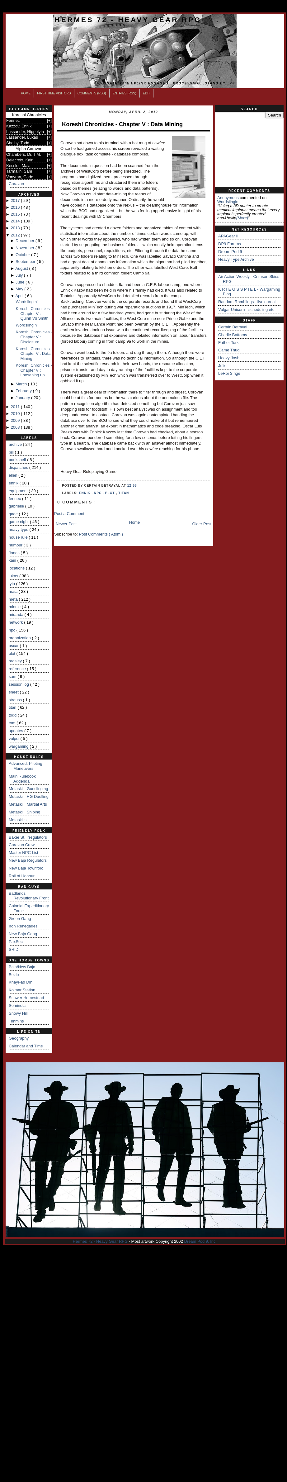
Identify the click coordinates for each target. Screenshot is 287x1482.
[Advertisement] (249, 153)
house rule (19, 537)
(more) (242, 218)
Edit (146, 93)
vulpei (15, 738)
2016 (16, 207)
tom (12, 723)
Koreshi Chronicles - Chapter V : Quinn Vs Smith (34, 313)
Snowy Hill (18, 1013)
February (24, 390)
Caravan (16, 183)
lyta (12, 583)
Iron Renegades (23, 926)
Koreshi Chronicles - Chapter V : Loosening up (34, 370)
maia (14, 591)
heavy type (19, 529)
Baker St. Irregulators (28, 837)
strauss (16, 700)
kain (13, 560)
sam (13, 676)
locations (17, 568)
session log (19, 684)
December (25, 240)
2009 (16, 420)
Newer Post (66, 524)
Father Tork (228, 342)
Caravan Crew (22, 844)
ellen (13, 475)
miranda (17, 614)
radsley (16, 661)
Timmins (16, 1021)
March (22, 384)
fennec (15, 498)
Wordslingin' (26, 301)
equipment (19, 490)
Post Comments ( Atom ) (101, 534)
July (20, 275)
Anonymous (228, 197)
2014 (16, 221)
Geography (19, 1038)
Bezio (14, 974)
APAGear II (228, 236)
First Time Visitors (54, 93)
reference (18, 668)
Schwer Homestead (26, 997)
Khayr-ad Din (20, 982)
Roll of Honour (22, 876)
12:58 (132, 485)
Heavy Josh (228, 357)
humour (16, 545)
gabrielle (17, 506)
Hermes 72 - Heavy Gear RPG (128, 20)
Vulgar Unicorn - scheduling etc (246, 309)
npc (12, 630)
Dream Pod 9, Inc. (200, 1241)
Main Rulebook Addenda (22, 779)
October (23, 254)
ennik (14, 483)
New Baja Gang (23, 934)
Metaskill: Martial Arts (28, 804)
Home (26, 93)
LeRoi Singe (229, 373)
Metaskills (17, 819)
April (20, 295)
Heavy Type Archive (236, 259)
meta (14, 599)
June (21, 282)
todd (13, 715)
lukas (14, 576)
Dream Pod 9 (230, 251)
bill (12, 452)
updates (16, 730)
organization (20, 638)
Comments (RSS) (92, 93)
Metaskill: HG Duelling (29, 796)
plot (12, 653)
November (25, 247)
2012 (16, 235)
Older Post (201, 524)
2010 (16, 413)
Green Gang (20, 918)
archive (16, 444)
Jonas (15, 552)
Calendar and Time (26, 1046)
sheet (14, 692)
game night (19, 521)
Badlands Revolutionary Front (29, 896)
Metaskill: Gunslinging (28, 788)
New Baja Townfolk (26, 868)
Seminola (17, 1005)
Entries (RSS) (124, 93)
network (16, 622)
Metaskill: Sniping (24, 812)
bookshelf (18, 459)
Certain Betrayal (232, 327)
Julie (222, 365)
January (23, 397)
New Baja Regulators (28, 860)
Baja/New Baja (22, 967)
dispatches (19, 467)
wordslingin (227, 201)
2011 (16, 406)
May (20, 289)
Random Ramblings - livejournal (246, 301)
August (22, 268)
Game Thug (228, 350)
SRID (13, 949)
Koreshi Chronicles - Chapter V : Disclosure (34, 337)
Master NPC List (23, 852)
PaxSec (16, 941)
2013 (16, 228)
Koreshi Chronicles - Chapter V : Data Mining (34, 353)
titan (13, 707)
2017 (16, 200)
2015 (16, 214)
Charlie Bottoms (232, 334)
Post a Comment (69, 513)
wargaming (19, 746)
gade (14, 514)
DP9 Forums (229, 243)
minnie (15, 606)
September (26, 261)
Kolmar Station (22, 990)
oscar (14, 645)
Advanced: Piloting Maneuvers (25, 766)
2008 (16, 427)
